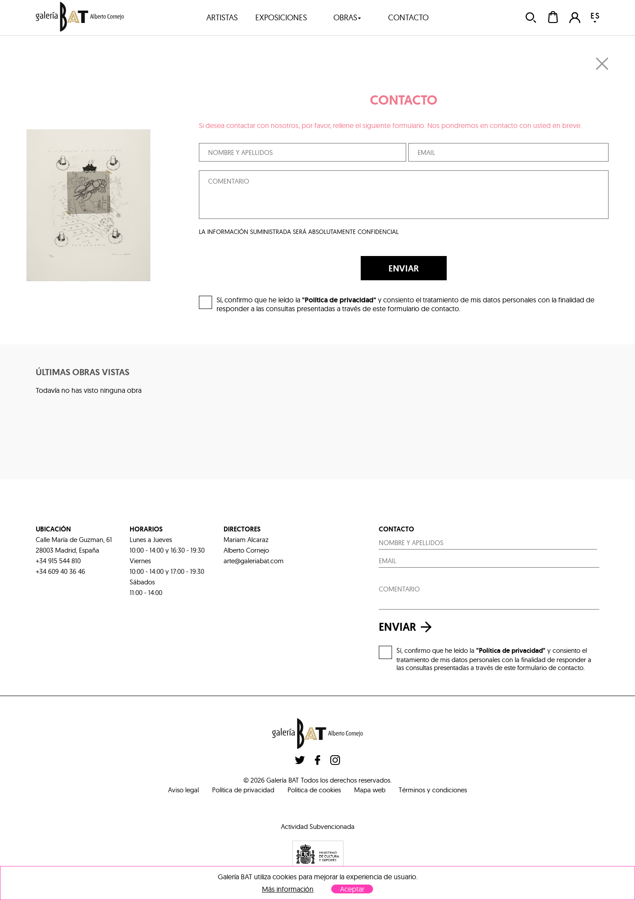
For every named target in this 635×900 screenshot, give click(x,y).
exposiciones (281, 17)
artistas (222, 17)
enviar (407, 627)
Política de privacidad (243, 790)
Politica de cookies (314, 790)
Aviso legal (183, 790)
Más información (288, 889)
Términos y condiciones (433, 790)
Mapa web (369, 790)
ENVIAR (403, 268)
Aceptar (352, 889)
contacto (408, 17)
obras (347, 17)
